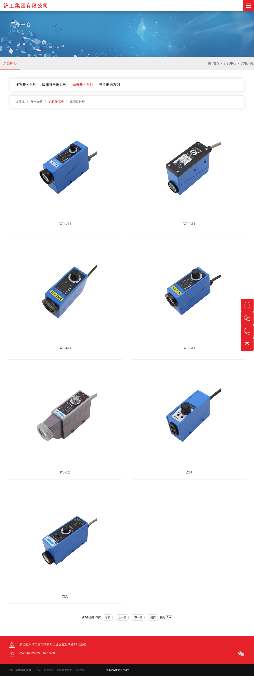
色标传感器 (56, 101)
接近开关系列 (26, 85)
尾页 (153, 617)
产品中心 (10, 63)
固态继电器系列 (54, 85)
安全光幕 (37, 101)
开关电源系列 (109, 85)
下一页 (138, 617)
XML (39, 669)
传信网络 (80, 669)
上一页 (122, 617)
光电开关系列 (82, 85)
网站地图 (49, 669)
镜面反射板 (77, 101)
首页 (216, 63)
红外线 (20, 101)
